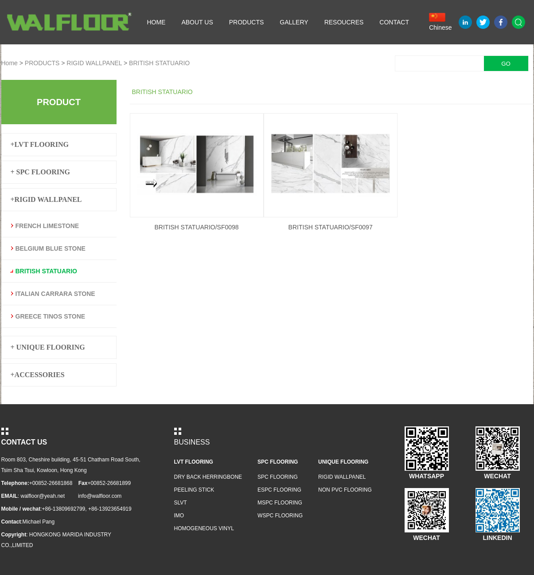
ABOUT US (197, 22)
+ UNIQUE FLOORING (48, 347)
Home (9, 63)
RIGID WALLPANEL (94, 63)
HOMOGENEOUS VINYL (204, 528)
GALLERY (294, 22)
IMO (179, 515)
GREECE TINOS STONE (51, 316)
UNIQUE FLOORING (343, 462)
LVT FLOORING (193, 462)
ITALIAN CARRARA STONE (55, 293)
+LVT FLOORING (40, 144)
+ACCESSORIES (38, 374)
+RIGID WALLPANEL (46, 199)
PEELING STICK (194, 490)
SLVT (180, 503)
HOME (156, 22)
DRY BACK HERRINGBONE (208, 477)
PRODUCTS (246, 22)
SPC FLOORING (277, 462)
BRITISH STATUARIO (159, 63)
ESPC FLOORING (279, 490)
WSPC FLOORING (280, 515)
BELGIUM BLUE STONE (51, 248)
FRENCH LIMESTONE (47, 225)
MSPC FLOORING (279, 503)
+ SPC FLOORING (40, 172)
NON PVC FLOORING (345, 490)
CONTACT (394, 22)
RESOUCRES (344, 22)
